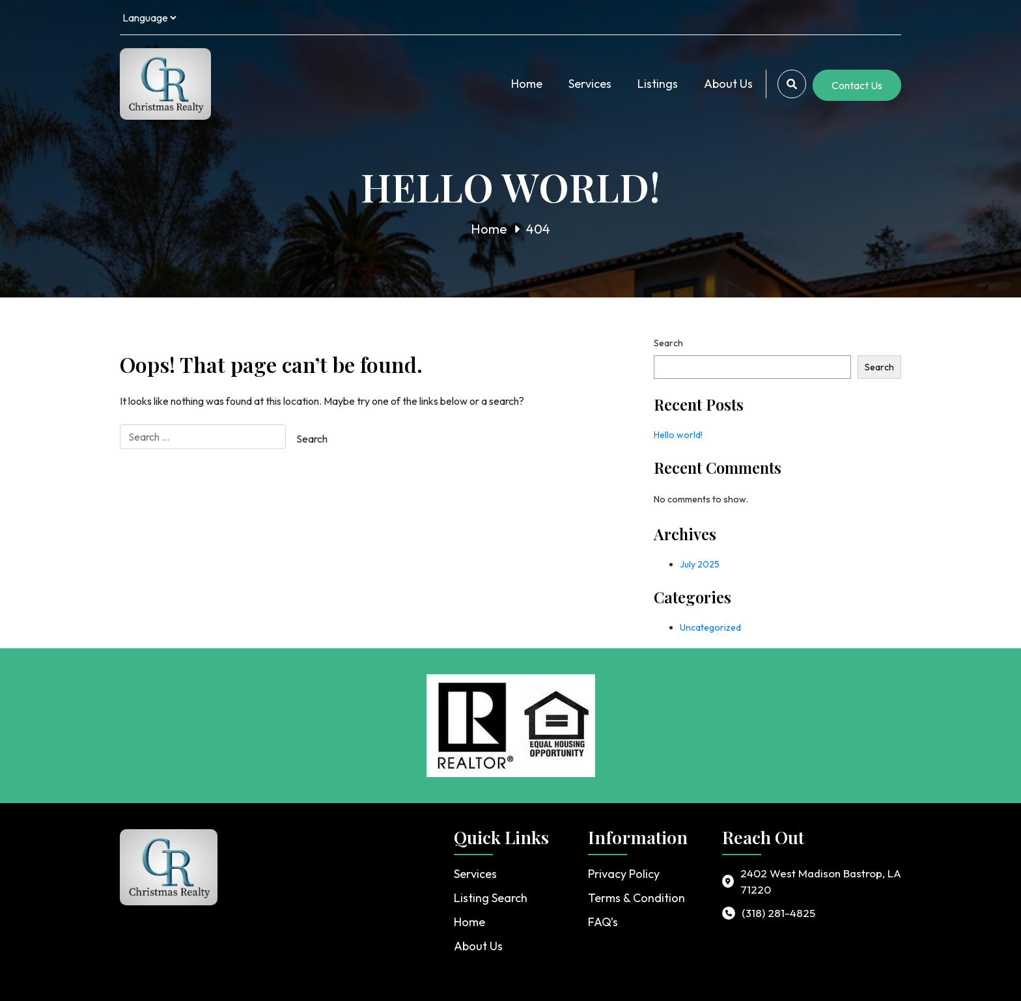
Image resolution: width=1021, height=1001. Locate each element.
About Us (728, 83)
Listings (657, 83)
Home (526, 83)
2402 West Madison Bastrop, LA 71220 (820, 881)
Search (668, 343)
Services (589, 83)
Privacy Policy (624, 873)
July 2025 (700, 564)
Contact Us (857, 85)
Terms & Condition (636, 897)
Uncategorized (710, 627)
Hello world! (678, 435)
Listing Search (490, 897)
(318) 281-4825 (778, 913)
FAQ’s (603, 921)
